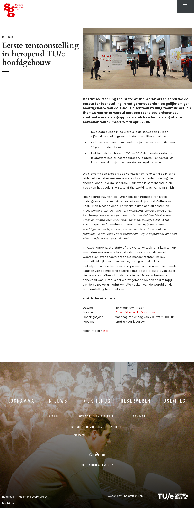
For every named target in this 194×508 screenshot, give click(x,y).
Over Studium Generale (96, 416)
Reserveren (136, 400)
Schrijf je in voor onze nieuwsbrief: (97, 426)
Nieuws (58, 400)
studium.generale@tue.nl (97, 465)
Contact (139, 416)
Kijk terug (97, 400)
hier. (106, 331)
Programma (19, 400)
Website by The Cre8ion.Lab (123, 495)
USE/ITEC (175, 400)
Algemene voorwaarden (33, 496)
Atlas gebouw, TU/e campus (135, 312)
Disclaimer (8, 503)
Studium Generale (14, 10)
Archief (54, 416)
